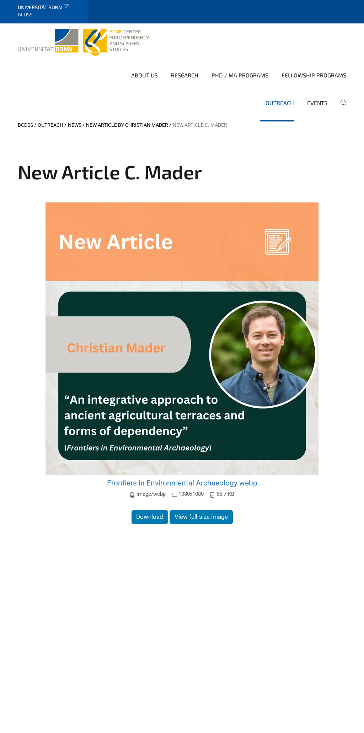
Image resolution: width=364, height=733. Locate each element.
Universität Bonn (44, 7)
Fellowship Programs (314, 75)
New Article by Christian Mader (127, 125)
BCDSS (25, 125)
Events (317, 102)
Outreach (280, 102)
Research (184, 75)
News (74, 125)
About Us (144, 75)
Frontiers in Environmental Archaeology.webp (182, 482)
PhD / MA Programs (240, 75)
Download (149, 516)
